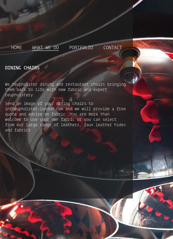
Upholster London (33, 14)
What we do (66, 41)
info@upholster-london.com (125, 92)
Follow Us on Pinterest (163, 8)
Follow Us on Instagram (153, 8)
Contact (128, 41)
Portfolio (100, 41)
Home (40, 41)
